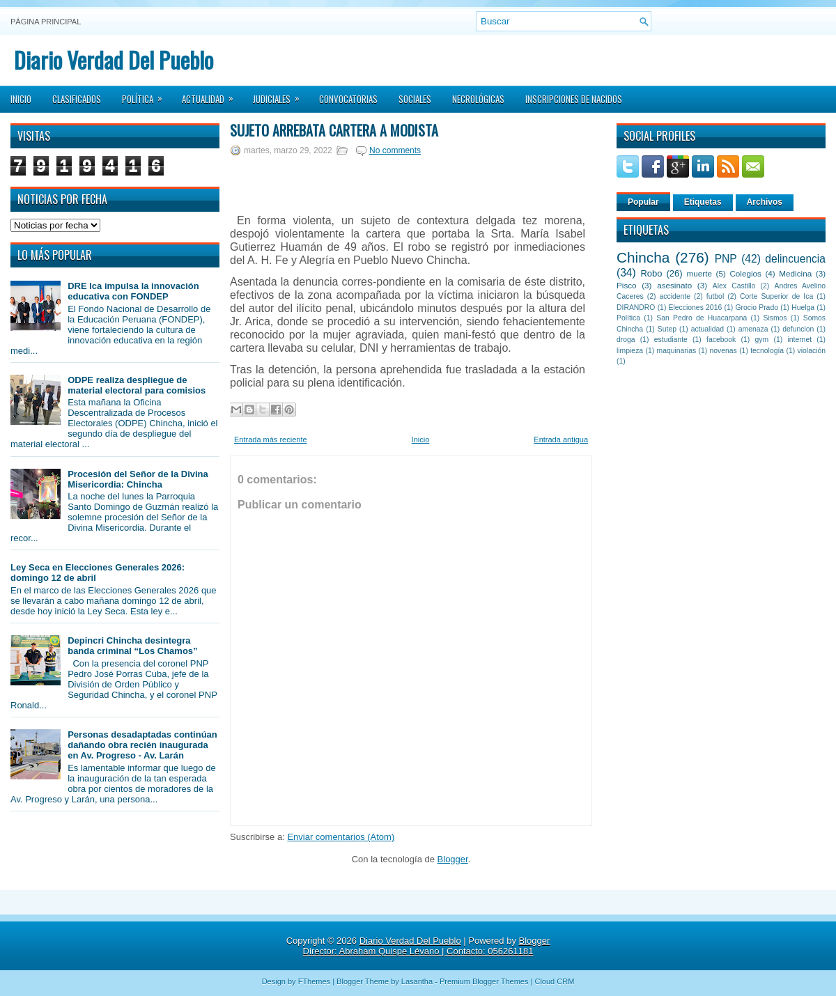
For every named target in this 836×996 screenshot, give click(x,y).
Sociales (414, 99)
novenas (723, 351)
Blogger (453, 859)
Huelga (802, 307)
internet (799, 339)
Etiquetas (703, 202)
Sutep (667, 329)
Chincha (643, 257)
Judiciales (281, 95)
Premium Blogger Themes (484, 981)
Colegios (745, 273)
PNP (726, 259)
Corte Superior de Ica (776, 296)
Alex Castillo (734, 286)
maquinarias (677, 351)
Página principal (45, 21)
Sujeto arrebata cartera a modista (334, 130)
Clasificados (76, 99)
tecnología (767, 351)
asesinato (674, 285)
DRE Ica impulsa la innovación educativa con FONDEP (133, 291)
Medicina (795, 273)
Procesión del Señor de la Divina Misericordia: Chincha (138, 479)
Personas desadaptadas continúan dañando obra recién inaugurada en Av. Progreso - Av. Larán (142, 745)
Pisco (627, 285)
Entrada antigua (561, 439)
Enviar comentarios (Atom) (340, 837)
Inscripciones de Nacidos (573, 99)
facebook (721, 339)
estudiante (671, 339)
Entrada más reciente (270, 439)
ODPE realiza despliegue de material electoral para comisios (137, 385)
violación (812, 351)
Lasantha (417, 981)
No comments (395, 150)
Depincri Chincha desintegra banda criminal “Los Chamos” (132, 645)
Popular (643, 202)
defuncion (798, 329)
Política (146, 95)
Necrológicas (478, 99)
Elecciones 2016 (695, 307)
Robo (651, 273)
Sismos (775, 318)
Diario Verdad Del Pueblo (113, 59)
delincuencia (795, 259)
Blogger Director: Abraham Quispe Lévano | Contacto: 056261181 (426, 945)
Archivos (764, 202)
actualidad (707, 329)
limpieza (630, 351)
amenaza (753, 329)
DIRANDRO (636, 307)
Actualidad (212, 95)
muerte (699, 273)
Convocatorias (348, 99)
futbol (715, 296)
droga (626, 339)
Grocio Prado (756, 307)
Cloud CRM (554, 981)
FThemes (314, 981)
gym (762, 339)
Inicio (20, 99)
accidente (675, 296)
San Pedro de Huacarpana (701, 318)
